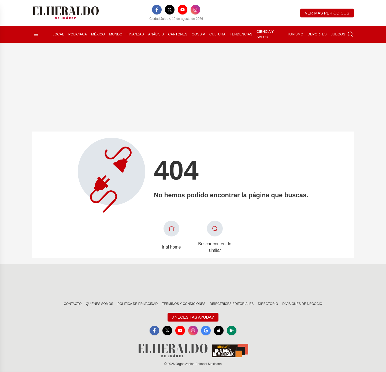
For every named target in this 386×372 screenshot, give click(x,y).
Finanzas (135, 34)
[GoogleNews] (206, 330)
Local (58, 34)
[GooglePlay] (231, 330)
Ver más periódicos (327, 13)
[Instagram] (195, 9)
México (98, 34)
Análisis (156, 34)
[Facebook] (157, 9)
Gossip (198, 34)
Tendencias (241, 34)
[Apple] (219, 330)
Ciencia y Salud (265, 34)
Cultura (217, 34)
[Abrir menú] (36, 34)
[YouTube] (182, 9)
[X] (170, 9)
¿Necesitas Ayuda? (193, 317)
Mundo (115, 34)
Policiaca (77, 34)
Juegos (338, 34)
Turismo (295, 34)
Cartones (177, 34)
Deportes (316, 34)
